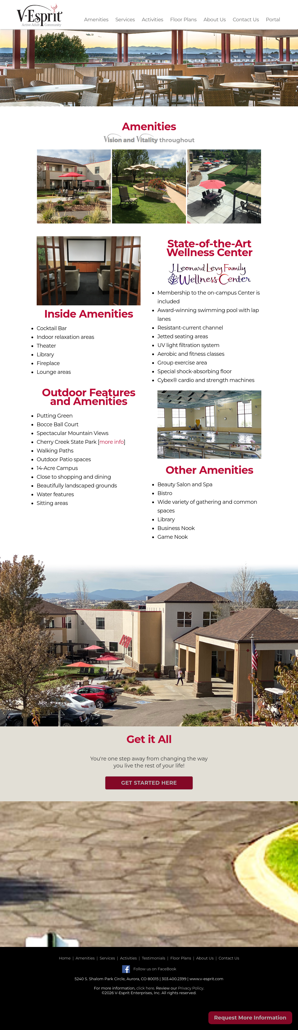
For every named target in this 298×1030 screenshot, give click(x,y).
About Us (215, 19)
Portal (273, 19)
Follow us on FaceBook (154, 968)
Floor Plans (183, 19)
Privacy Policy (190, 988)
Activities (152, 19)
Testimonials (153, 958)
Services (125, 19)
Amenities (96, 19)
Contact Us (246, 19)
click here (145, 988)
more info (111, 442)
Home (64, 958)
